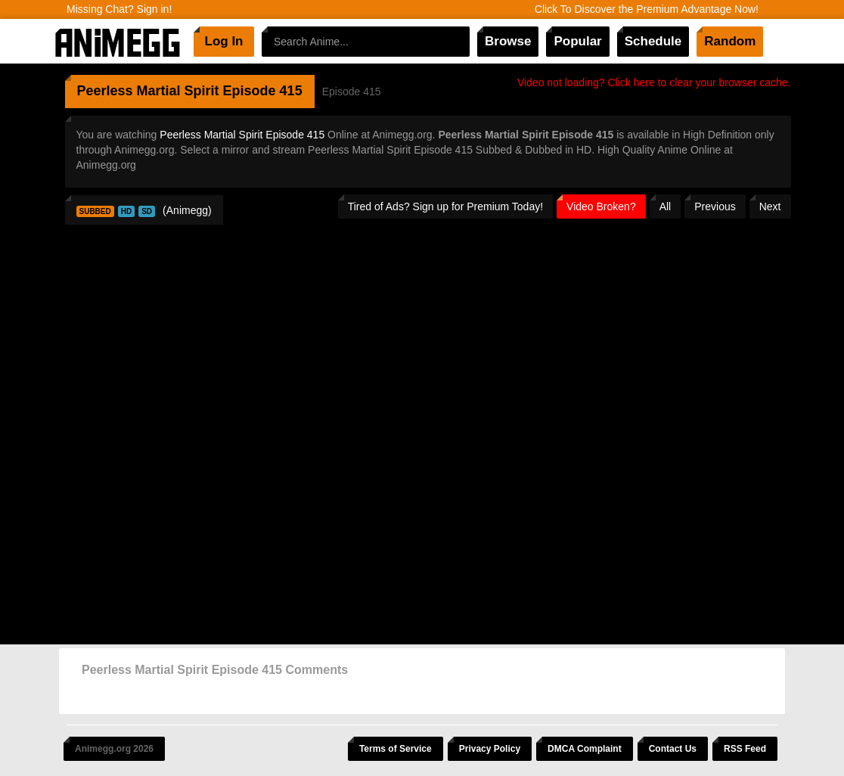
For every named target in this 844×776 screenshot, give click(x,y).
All (665, 206)
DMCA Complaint (585, 748)
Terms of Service (395, 748)
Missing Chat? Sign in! (119, 9)
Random (730, 41)
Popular (577, 41)
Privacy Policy (489, 748)
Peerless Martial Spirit (148, 90)
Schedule (653, 41)
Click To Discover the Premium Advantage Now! (647, 9)
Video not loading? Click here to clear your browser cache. (654, 82)
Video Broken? (601, 206)
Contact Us (673, 748)
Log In (224, 41)
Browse (508, 41)
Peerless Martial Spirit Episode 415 (242, 135)
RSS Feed (745, 748)
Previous (714, 206)
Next (770, 206)
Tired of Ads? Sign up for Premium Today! (445, 206)
